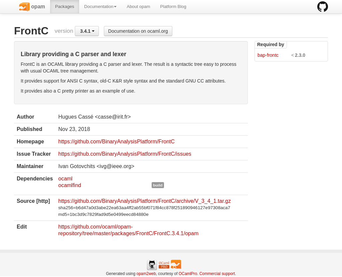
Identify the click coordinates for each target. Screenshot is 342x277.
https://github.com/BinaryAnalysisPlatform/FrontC (116, 141)
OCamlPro (188, 273)
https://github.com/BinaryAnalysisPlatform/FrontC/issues (124, 154)
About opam (138, 6)
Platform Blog (173, 6)
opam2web (146, 273)
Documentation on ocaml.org (138, 31)
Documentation (100, 6)
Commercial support (217, 273)
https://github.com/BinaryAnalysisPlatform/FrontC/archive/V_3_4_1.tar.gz (144, 201)
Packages (64, 6)
